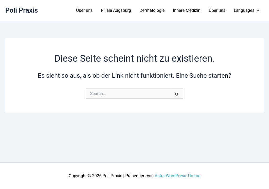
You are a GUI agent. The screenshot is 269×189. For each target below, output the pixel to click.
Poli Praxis (21, 10)
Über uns (84, 10)
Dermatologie (152, 10)
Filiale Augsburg (116, 10)
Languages (247, 10)
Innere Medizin (186, 10)
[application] (257, 10)
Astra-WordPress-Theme (177, 175)
